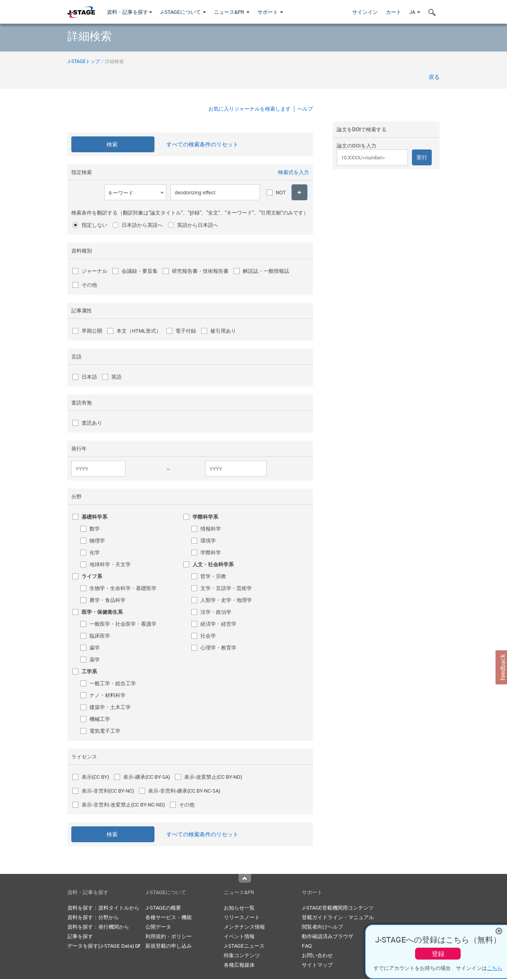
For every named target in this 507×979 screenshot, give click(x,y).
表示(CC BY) (95, 776)
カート (393, 11)
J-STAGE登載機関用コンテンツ (338, 907)
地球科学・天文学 (110, 564)
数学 (95, 528)
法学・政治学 (215, 611)
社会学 (208, 635)
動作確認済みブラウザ (327, 936)
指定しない (94, 224)
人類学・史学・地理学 (226, 599)
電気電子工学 (105, 730)
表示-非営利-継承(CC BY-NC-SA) (184, 790)
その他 (89, 284)
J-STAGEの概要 (163, 907)
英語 (116, 376)
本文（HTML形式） (138, 330)
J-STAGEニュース (244, 945)
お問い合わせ (317, 955)
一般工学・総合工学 (113, 683)
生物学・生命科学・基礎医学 (123, 588)
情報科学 (210, 528)
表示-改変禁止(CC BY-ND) (213, 776)
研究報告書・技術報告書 (200, 270)
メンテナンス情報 (244, 926)
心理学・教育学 (218, 647)
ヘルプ (305, 108)
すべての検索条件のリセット (202, 144)
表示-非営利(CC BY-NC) (108, 790)
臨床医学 (100, 635)
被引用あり (223, 330)
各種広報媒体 (239, 964)
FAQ (307, 945)
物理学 (97, 540)
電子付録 (185, 330)
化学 (95, 552)
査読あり (92, 422)
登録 (438, 953)
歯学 (95, 647)
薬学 (95, 659)
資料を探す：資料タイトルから (103, 907)
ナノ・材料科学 (108, 695)
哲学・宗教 (213, 576)
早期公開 (92, 330)
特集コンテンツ (242, 955)
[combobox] (135, 192)
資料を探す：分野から (93, 917)
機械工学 (100, 718)
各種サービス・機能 (168, 917)
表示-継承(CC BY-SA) (146, 776)
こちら (494, 967)
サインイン (365, 11)
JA (414, 11)
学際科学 (210, 552)
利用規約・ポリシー (168, 936)
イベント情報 (239, 936)
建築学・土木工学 (110, 707)
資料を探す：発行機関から (98, 926)
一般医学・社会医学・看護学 (123, 623)
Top (244, 878)
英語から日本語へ (197, 224)
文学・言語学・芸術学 (226, 588)
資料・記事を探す (129, 11)
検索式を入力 (293, 172)
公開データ (158, 926)
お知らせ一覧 (239, 907)
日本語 (89, 376)
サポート (270, 11)
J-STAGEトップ (83, 61)
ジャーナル (94, 270)
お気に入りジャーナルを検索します (249, 108)
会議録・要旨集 (140, 270)
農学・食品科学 (108, 599)
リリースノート (242, 917)
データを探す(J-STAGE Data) (103, 945)
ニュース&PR (232, 11)
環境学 (208, 540)
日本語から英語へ (142, 224)
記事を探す (80, 936)
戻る (434, 76)
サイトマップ (317, 964)
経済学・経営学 (218, 623)
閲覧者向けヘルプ (322, 926)
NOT (281, 192)
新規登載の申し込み (168, 945)
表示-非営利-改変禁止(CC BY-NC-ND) (123, 804)
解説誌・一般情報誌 (266, 270)
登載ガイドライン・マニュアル (338, 917)
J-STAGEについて (183, 11)
